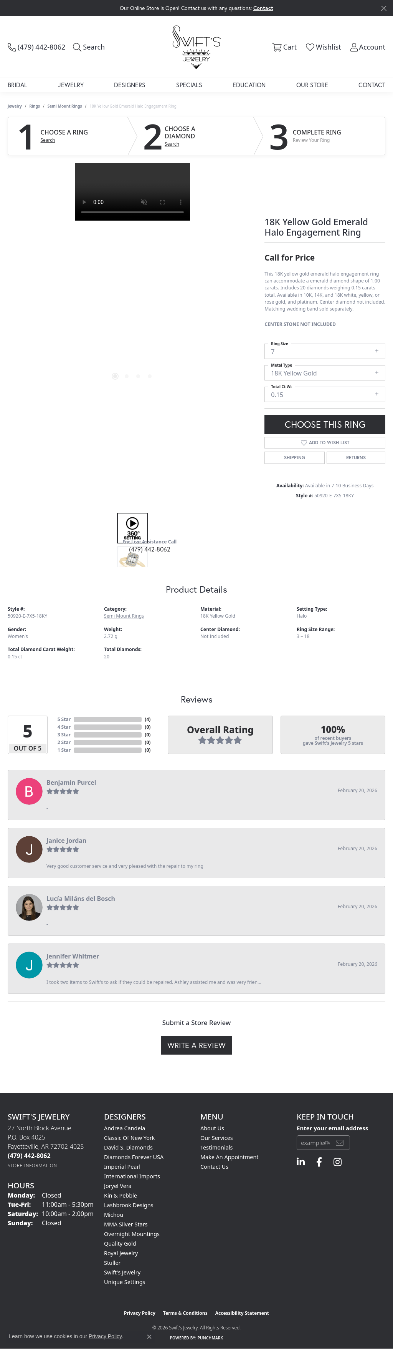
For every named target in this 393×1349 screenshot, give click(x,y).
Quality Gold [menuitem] (120, 1243)
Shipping (294, 457)
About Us (212, 1128)
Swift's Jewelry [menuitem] (122, 1272)
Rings (35, 106)
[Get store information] (32, 1165)
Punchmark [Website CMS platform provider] (210, 1338)
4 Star (64, 727)
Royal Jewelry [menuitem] (121, 1253)
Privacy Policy (139, 1313)
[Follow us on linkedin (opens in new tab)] (301, 1162)
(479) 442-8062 (149, 549)
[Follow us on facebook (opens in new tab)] (319, 1162)
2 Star (64, 742)
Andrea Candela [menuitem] (124, 1128)
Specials (189, 85)
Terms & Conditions (185, 1313)
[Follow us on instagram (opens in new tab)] (337, 1162)
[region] (132, 278)
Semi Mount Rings (65, 106)
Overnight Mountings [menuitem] (132, 1234)
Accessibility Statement (242, 1313)
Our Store (312, 85)
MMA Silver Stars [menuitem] (126, 1224)
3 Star (64, 734)
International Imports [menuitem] (132, 1176)
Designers (129, 85)
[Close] (383, 8)
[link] (36, 47)
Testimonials (216, 1147)
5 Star (64, 719)
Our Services (216, 1137)
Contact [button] (263, 8)
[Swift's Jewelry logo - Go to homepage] (196, 47)
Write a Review (196, 1045)
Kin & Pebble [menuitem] (120, 1195)
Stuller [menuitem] (112, 1262)
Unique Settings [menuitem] (124, 1282)
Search (48, 140)
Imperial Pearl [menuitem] (122, 1166)
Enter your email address (332, 1128)
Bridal (17, 85)
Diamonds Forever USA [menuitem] (133, 1157)
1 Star (64, 750)
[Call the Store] (29, 1155)
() (147, 719)
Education (249, 85)
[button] (89, 47)
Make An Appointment (229, 1157)
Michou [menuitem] (113, 1214)
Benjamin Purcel (71, 782)
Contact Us (214, 1166)
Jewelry (71, 85)
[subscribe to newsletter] (340, 1143)
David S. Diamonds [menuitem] (128, 1147)
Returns (356, 457)
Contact (371, 85)
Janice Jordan (66, 840)
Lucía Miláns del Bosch (80, 898)
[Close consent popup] (149, 1336)
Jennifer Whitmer (72, 956)
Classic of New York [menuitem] (129, 1137)
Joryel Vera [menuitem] (118, 1186)
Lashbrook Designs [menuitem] (129, 1205)
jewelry (15, 106)
